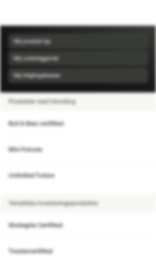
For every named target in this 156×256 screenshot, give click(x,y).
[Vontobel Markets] (28, 13)
